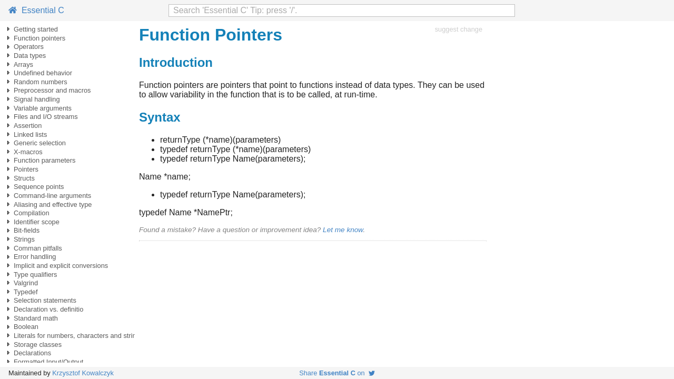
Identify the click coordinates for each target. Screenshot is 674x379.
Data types (30, 55)
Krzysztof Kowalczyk (83, 373)
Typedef (26, 292)
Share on (337, 373)
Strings (24, 239)
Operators (29, 47)
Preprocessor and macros (52, 90)
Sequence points (39, 187)
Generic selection (40, 143)
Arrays (23, 64)
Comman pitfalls (38, 248)
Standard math (36, 318)
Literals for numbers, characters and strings (78, 336)
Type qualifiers (35, 274)
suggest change (458, 29)
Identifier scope (37, 222)
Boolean (26, 327)
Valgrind (26, 283)
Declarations (32, 353)
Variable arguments (43, 108)
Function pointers (39, 38)
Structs (24, 178)
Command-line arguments (52, 196)
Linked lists (30, 134)
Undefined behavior (43, 73)
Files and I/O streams (46, 117)
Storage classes (38, 344)
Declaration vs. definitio (48, 309)
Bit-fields (26, 230)
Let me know (343, 230)
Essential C (36, 10)
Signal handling (37, 99)
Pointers (26, 169)
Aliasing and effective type (53, 204)
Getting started (36, 29)
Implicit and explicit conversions (61, 266)
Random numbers (40, 82)
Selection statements (45, 300)
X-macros (28, 152)
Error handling (35, 257)
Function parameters (44, 160)
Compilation (31, 213)
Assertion (28, 125)
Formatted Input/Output (48, 362)
